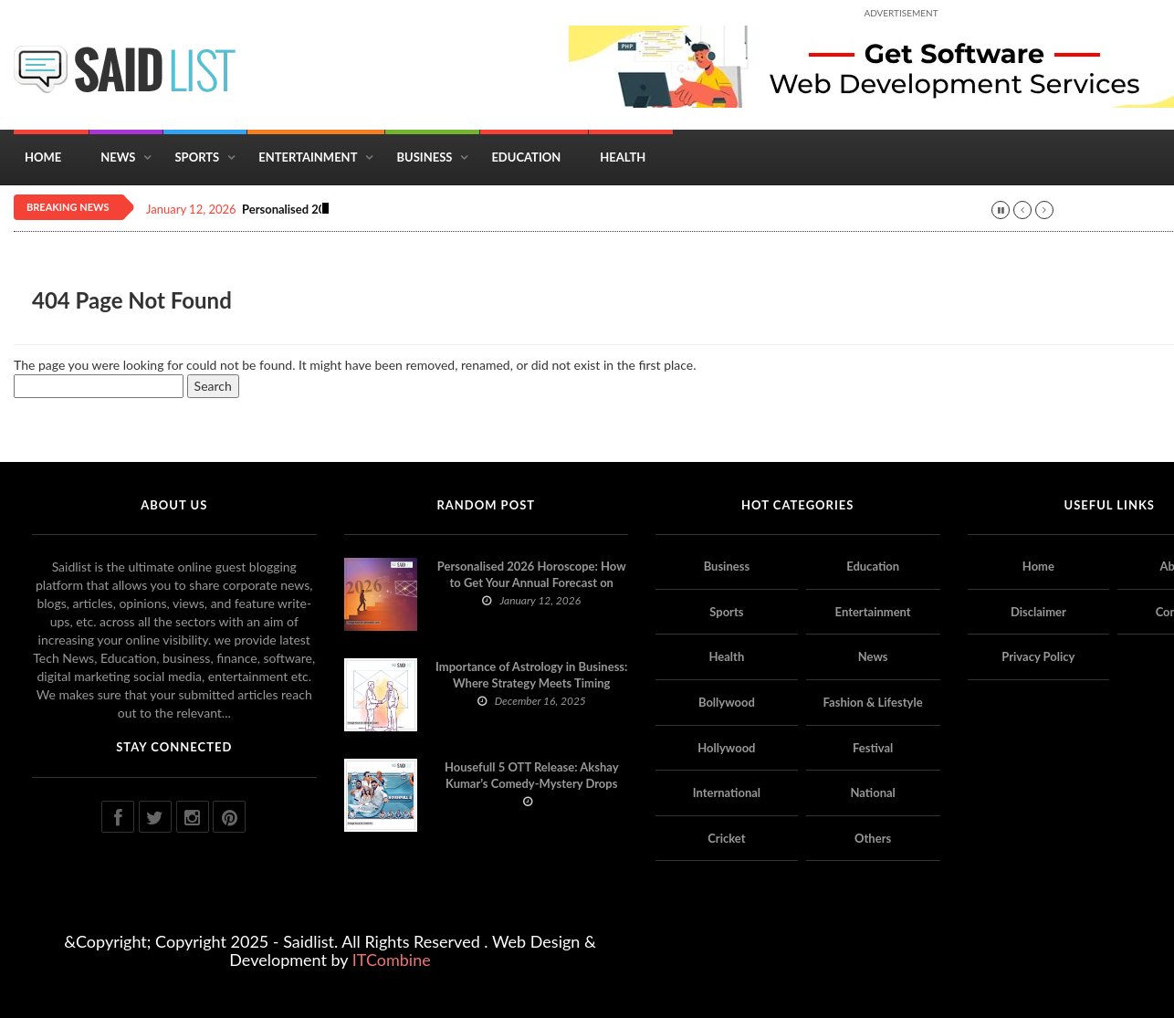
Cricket (726, 838)
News (117, 157)
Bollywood (726, 702)
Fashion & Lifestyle (873, 702)
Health (622, 157)
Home (43, 157)
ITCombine (391, 960)
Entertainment (307, 157)
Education (526, 157)
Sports (196, 157)
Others (872, 838)
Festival (873, 747)
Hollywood (726, 747)
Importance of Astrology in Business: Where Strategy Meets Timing (531, 674)
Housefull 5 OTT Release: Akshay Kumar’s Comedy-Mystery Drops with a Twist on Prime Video (532, 783)
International (726, 792)
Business (424, 157)
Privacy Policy (1037, 656)
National (872, 792)
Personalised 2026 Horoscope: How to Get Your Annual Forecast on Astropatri (531, 582)
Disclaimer (1038, 611)
